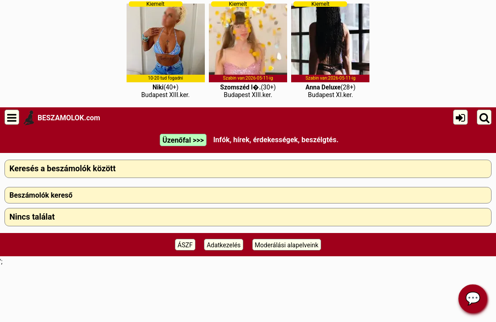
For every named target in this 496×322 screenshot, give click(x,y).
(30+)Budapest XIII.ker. (248, 49)
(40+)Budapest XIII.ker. (166, 49)
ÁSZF (185, 245)
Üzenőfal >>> (182, 140)
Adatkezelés (224, 245)
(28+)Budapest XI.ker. (330, 49)
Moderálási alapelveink (286, 245)
